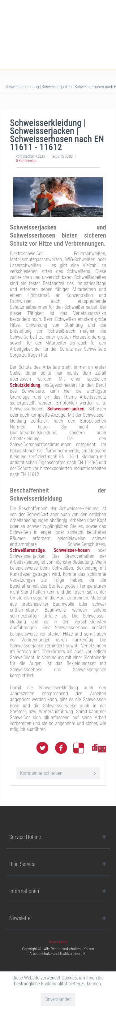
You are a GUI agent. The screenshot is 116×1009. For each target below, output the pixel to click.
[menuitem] (58, 942)
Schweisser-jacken (65, 409)
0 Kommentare (26, 161)
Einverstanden (58, 999)
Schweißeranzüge (27, 550)
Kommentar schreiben (58, 772)
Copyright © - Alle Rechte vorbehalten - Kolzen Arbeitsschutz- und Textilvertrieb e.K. (58, 951)
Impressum (58, 941)
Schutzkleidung (25, 385)
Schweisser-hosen (72, 550)
